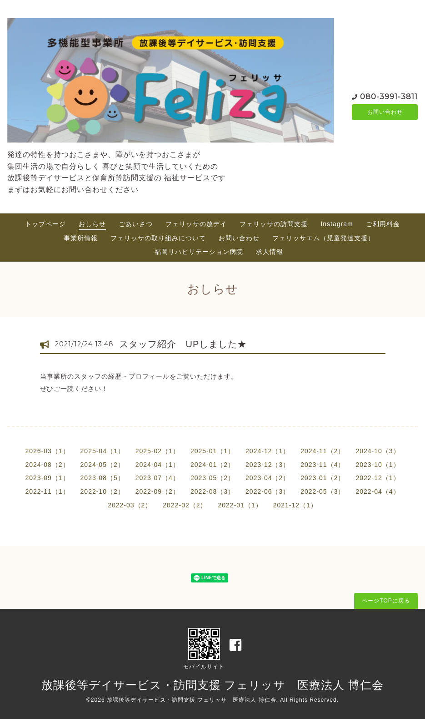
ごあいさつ (136, 224)
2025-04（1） (102, 451)
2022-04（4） (377, 491)
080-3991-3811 (389, 96)
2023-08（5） (102, 477)
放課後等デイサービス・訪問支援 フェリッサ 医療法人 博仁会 (212, 684)
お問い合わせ (385, 112)
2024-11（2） (322, 451)
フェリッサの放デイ (196, 224)
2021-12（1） (295, 505)
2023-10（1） (377, 464)
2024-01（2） (212, 464)
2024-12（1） (267, 451)
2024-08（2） (47, 464)
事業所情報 (81, 238)
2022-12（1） (377, 477)
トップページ (45, 224)
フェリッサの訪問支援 (274, 224)
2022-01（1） (240, 505)
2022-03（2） (130, 505)
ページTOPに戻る (386, 600)
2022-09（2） (157, 491)
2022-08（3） (212, 491)
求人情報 (269, 251)
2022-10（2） (102, 491)
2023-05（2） (212, 477)
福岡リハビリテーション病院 (199, 251)
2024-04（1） (157, 464)
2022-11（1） (47, 491)
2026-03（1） (47, 451)
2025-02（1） (157, 451)
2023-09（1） (47, 477)
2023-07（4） (157, 477)
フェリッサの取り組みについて (158, 238)
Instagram (336, 224)
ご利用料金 (383, 224)
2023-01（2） (322, 477)
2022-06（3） (267, 491)
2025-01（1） (212, 451)
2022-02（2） (185, 505)
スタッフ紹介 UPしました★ (183, 344)
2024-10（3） (377, 451)
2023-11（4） (322, 464)
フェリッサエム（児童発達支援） (323, 238)
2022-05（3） (322, 491)
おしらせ (92, 224)
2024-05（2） (102, 464)
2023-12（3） (267, 464)
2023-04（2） (267, 477)
